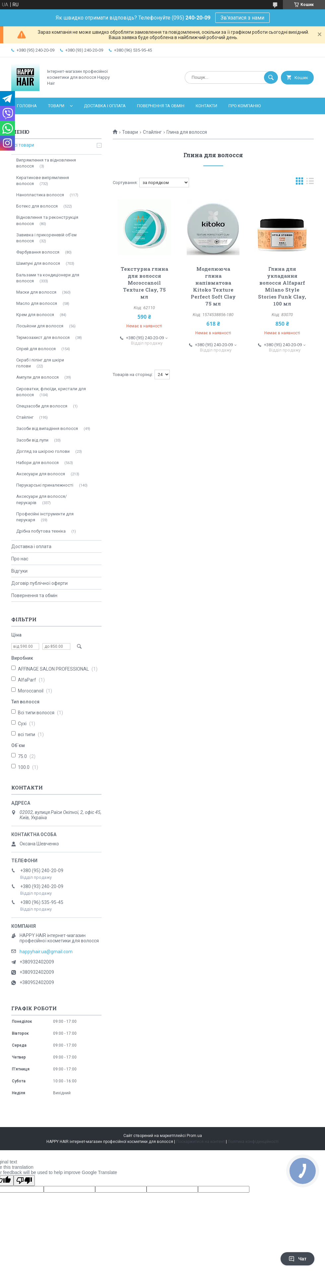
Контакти (206, 105)
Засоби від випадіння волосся (47, 428)
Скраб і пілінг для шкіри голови (40, 362)
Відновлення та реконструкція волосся (47, 220)
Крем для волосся (35, 314)
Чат (297, 1259)
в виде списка (310, 182)
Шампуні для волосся (38, 263)
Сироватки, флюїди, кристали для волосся (51, 391)
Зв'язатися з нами (242, 18)
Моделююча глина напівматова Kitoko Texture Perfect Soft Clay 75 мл (213, 286)
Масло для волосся (36, 303)
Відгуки (19, 571)
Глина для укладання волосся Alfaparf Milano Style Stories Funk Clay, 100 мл (282, 286)
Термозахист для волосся (43, 337)
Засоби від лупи (32, 440)
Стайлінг (152, 132)
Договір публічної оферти (39, 583)
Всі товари (22, 145)
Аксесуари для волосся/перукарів (41, 499)
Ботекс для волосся (37, 206)
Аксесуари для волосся (40, 473)
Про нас (19, 558)
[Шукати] (271, 77)
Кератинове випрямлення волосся (42, 180)
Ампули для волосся (37, 377)
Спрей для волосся (36, 348)
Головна (27, 105)
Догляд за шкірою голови (43, 451)
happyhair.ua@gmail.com (46, 951)
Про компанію (244, 105)
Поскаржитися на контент (200, 1141)
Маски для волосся (36, 292)
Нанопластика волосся (40, 194)
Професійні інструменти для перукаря (45, 516)
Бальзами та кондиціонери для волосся (47, 277)
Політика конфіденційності (253, 1141)
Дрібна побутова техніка (41, 531)
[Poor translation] (24, 1180)
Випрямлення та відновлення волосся (46, 163)
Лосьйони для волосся (39, 325)
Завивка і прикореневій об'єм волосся (46, 237)
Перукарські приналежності (44, 485)
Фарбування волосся (37, 252)
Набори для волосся (37, 462)
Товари (56, 105)
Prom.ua (194, 1135)
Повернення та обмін (160, 105)
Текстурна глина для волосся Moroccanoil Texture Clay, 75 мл (144, 282)
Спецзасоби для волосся (41, 405)
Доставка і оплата (105, 105)
